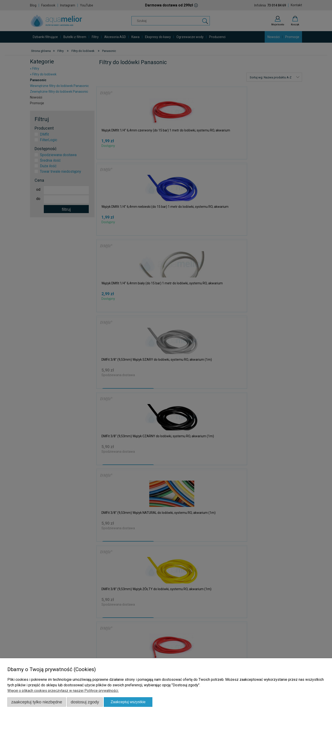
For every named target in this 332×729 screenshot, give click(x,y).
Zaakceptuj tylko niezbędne (36, 701)
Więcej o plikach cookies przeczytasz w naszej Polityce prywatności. (63, 690)
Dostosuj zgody (85, 701)
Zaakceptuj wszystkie (128, 702)
